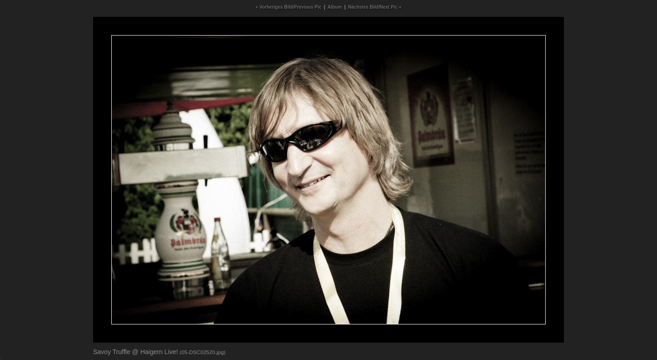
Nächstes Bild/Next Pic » (375, 7)
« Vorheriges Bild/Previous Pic (288, 7)
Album (335, 7)
